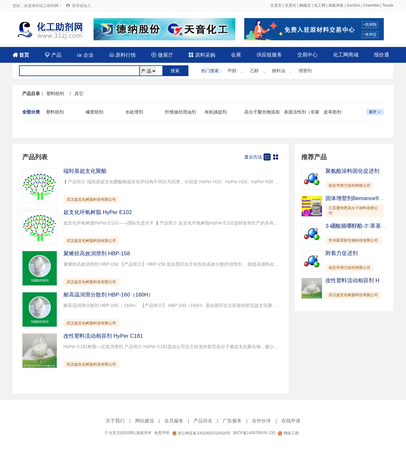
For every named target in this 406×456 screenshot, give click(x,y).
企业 (85, 55)
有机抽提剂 (216, 111)
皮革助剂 (332, 111)
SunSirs (353, 5)
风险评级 (336, 5)
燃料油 (278, 70)
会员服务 (173, 420)
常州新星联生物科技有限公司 (353, 240)
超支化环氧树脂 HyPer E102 (97, 212)
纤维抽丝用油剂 (180, 111)
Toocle (387, 5)
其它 (79, 93)
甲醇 (232, 70)
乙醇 (254, 70)
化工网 (319, 5)
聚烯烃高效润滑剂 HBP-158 (96, 254)
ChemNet (371, 5)
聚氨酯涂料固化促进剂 (352, 171)
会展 (236, 54)
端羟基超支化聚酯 (85, 171)
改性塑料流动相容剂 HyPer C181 (103, 336)
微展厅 (162, 55)
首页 (21, 55)
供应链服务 (269, 54)
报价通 (381, 54)
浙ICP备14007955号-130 (254, 433)
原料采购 (201, 55)
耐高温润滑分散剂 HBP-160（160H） (108, 295)
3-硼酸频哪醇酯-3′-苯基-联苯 (359, 226)
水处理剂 (134, 111)
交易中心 (307, 54)
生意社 (290, 5)
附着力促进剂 (341, 253)
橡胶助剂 (94, 111)
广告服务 (232, 420)
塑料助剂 (55, 93)
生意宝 (276, 5)
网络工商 (288, 433)
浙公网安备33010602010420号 (201, 433)
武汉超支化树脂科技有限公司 (91, 199)
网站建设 (144, 420)
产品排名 (203, 420)
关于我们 (115, 420)
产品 (53, 55)
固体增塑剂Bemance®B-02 (357, 198)
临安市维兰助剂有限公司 (349, 185)
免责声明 (161, 433)
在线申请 (290, 420)
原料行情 (122, 55)
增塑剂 (305, 70)
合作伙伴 (261, 420)
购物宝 (305, 5)
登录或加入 (81, 5)
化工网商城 (345, 54)
